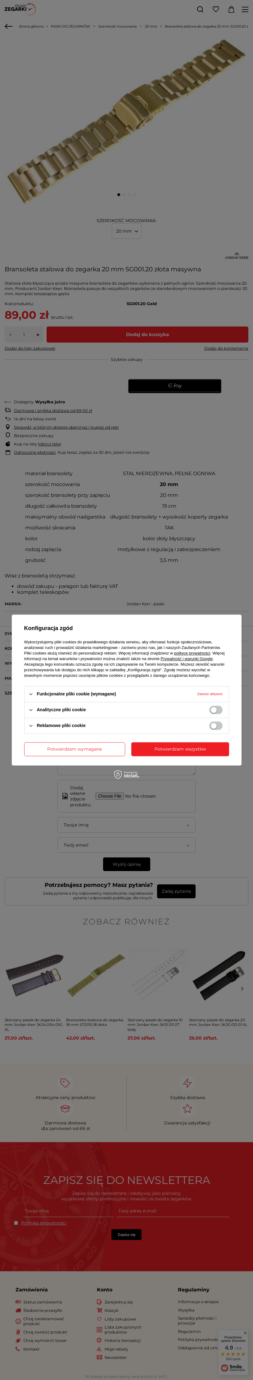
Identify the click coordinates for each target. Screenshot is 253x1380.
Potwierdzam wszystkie (180, 749)
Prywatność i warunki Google (187, 658)
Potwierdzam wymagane (74, 749)
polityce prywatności (192, 653)
